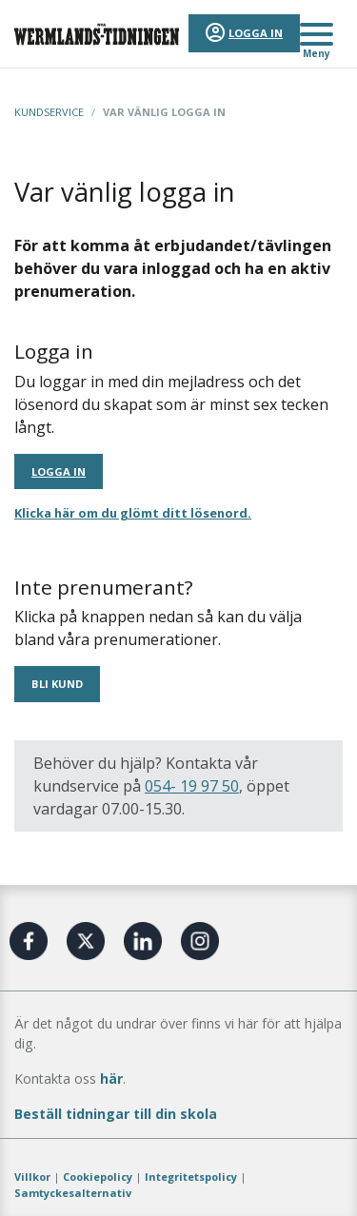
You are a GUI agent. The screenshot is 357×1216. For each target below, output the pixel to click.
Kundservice (49, 112)
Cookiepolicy (97, 1176)
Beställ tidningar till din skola (115, 1114)
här (111, 1078)
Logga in (255, 33)
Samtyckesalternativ (72, 1193)
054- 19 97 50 (192, 785)
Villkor (32, 1176)
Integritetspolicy (191, 1176)
